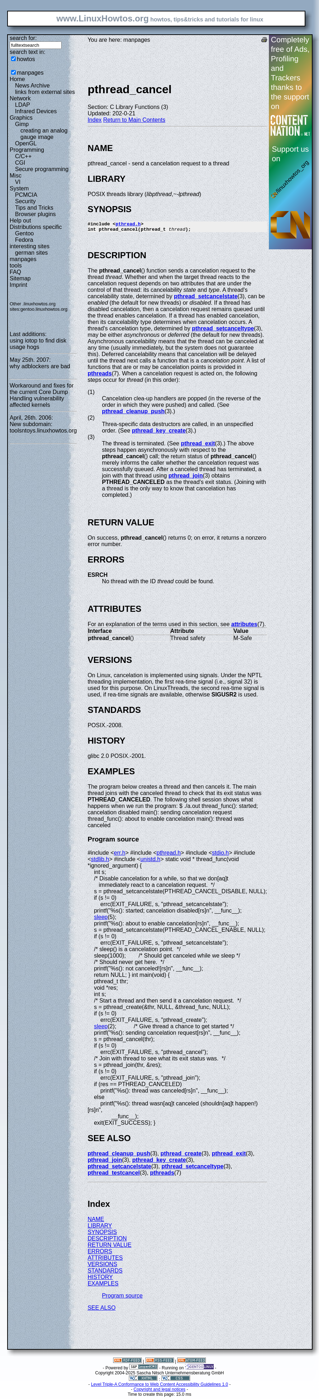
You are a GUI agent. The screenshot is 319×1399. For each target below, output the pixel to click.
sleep (100, 919)
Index (95, 120)
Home (17, 79)
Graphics (21, 118)
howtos (26, 59)
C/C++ (23, 156)
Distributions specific (36, 227)
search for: (23, 38)
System (19, 188)
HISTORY (100, 1279)
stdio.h (220, 855)
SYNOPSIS (102, 1234)
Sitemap (20, 278)
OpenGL (26, 143)
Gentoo (24, 233)
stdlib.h (100, 861)
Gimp (22, 124)
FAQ (15, 272)
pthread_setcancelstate (206, 298)
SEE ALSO (102, 1310)
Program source (122, 1298)
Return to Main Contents (134, 120)
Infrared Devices (36, 111)
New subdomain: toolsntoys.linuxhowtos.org (43, 427)
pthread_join (186, 478)
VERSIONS (102, 1266)
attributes (244, 626)
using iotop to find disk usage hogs (38, 344)
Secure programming (41, 169)
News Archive (32, 86)
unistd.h (150, 861)
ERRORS (100, 1253)
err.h (119, 855)
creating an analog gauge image (44, 134)
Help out (20, 221)
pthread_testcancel (114, 1175)
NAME (96, 1221)
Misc (15, 176)
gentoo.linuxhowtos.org (44, 309)
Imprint (18, 285)
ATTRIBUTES (105, 1260)
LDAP (22, 105)
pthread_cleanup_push (133, 413)
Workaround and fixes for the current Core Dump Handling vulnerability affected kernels (41, 395)
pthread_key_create (158, 433)
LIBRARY (100, 1228)
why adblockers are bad (40, 366)
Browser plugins (35, 214)
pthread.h (128, 224)
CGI (20, 163)
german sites (31, 253)
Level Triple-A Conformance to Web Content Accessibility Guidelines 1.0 (159, 1386)
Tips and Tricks (34, 208)
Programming (27, 150)
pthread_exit (198, 446)
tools (16, 266)
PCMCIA (26, 195)
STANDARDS (105, 1273)
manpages (30, 73)
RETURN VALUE (109, 1247)
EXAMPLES (103, 1286)
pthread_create (181, 1156)
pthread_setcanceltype (223, 331)
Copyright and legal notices (159, 1391)
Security (25, 201)
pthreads (100, 376)
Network (20, 98)
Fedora (24, 240)
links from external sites (45, 92)
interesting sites (29, 246)
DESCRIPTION (107, 1241)
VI (17, 182)
